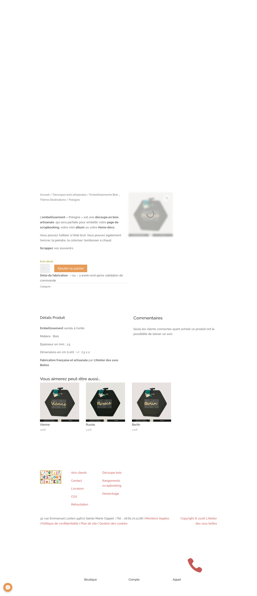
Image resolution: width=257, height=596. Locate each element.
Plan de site (89, 523)
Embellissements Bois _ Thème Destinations (75, 286)
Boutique (90, 579)
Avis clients (79, 472)
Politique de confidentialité (60, 523)
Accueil (45, 194)
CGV (74, 496)
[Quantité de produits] (45, 268)
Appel (177, 579)
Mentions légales (156, 518)
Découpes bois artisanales (69, 194)
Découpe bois (112, 472)
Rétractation (79, 504)
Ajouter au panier (71, 268)
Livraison (77, 488)
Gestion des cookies (113, 523)
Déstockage (110, 493)
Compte (134, 579)
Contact (76, 480)
